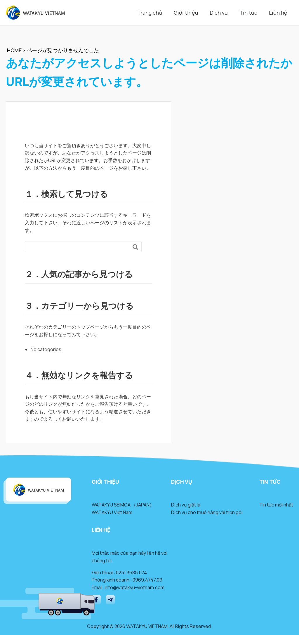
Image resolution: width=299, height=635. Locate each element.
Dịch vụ (219, 12)
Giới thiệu (186, 12)
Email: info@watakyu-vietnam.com (128, 587)
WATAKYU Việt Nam (112, 512)
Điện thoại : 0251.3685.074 (119, 572)
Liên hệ (278, 12)
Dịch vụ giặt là (185, 505)
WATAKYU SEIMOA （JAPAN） (123, 505)
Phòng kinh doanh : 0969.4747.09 (127, 580)
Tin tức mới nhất (276, 505)
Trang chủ (149, 12)
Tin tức (248, 12)
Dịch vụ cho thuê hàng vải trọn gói (206, 512)
